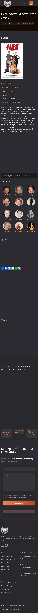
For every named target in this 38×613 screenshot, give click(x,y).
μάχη (12, 127)
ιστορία (3, 118)
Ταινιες (10, 23)
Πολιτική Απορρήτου (16, 609)
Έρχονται (7, 586)
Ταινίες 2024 (5, 570)
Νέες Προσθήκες (6, 592)
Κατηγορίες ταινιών (7, 556)
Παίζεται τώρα (5, 589)
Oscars (3, 596)
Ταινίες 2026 (5, 563)
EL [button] (25, 3)
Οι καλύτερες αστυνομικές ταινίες (6, 433)
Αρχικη (4, 23)
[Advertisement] (19, 152)
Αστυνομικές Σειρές (19, 431)
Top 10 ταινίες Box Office (8, 559)
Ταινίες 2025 (5, 566)
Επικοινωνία (4, 609)
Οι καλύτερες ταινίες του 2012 (31, 433)
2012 (9, 83)
